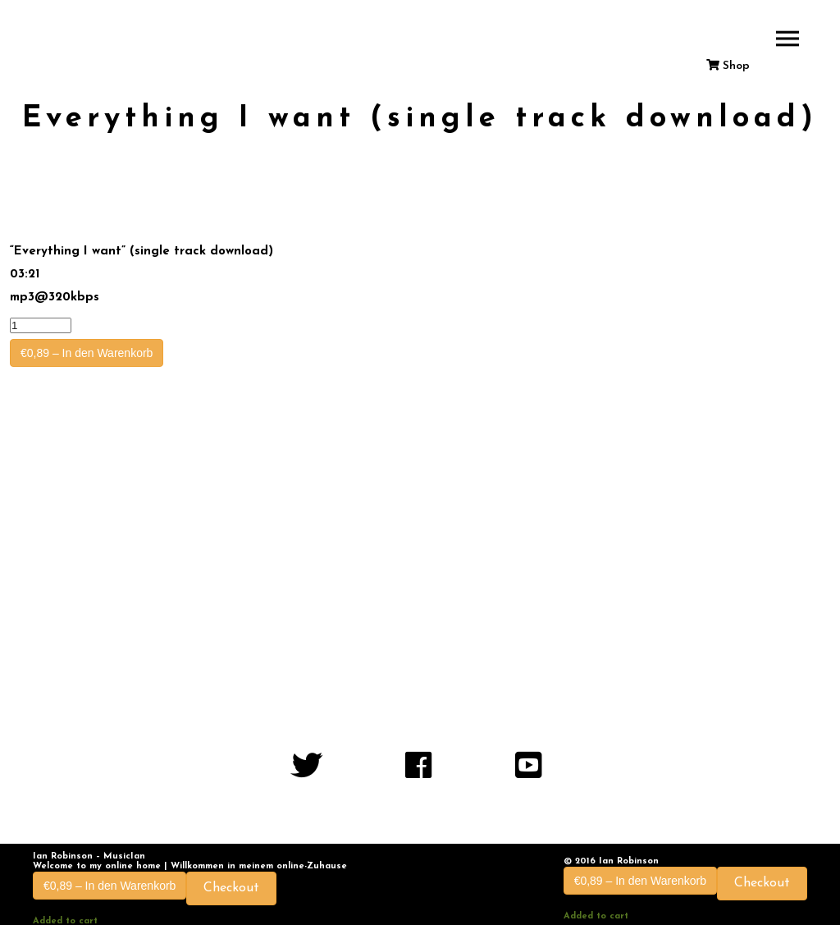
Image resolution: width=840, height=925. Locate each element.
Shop (728, 66)
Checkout (231, 888)
